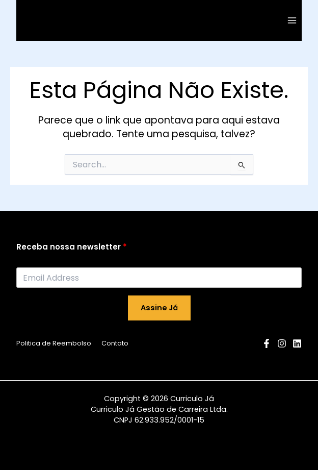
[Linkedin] (297, 343)
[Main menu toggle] (292, 20)
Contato (114, 343)
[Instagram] (281, 343)
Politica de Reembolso (53, 343)
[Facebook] (266, 343)
